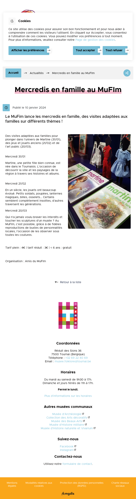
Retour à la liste (72, 282)
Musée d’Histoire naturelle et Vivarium (67, 428)
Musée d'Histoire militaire (66, 424)
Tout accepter (85, 50)
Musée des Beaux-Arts (66, 421)
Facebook (66, 446)
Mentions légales (12, 484)
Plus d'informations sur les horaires (68, 396)
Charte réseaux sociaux (120, 484)
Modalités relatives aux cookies (39, 484)
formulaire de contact (77, 464)
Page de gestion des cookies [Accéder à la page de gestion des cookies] (95, 39)
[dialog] (68, 36)
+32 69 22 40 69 (76, 357)
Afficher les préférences (27, 50)
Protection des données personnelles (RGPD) (81, 484)
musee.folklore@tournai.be (73, 361)
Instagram (66, 450)
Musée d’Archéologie (66, 414)
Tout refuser (114, 50)
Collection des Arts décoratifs (66, 417)
